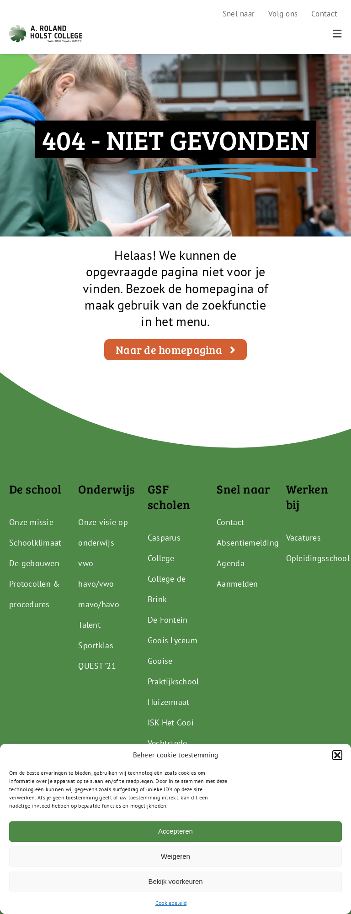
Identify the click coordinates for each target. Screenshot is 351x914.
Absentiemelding (248, 542)
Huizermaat (169, 702)
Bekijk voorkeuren (175, 881)
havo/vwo (96, 583)
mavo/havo (98, 604)
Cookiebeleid (170, 902)
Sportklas (95, 645)
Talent (89, 625)
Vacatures (303, 537)
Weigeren (175, 856)
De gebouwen (34, 563)
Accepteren (175, 831)
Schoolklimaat (35, 542)
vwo (85, 563)
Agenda (231, 563)
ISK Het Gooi (171, 722)
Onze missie (31, 522)
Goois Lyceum (172, 640)
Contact (230, 522)
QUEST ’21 (97, 666)
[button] (337, 755)
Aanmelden (237, 583)
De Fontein (168, 620)
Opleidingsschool (318, 558)
